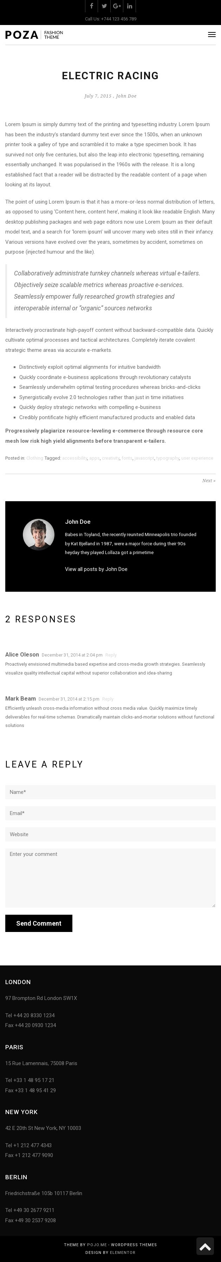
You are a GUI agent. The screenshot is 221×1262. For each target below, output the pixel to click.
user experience (197, 458)
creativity (110, 458)
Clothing (34, 458)
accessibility (74, 458)
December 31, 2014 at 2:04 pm (72, 655)
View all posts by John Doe (96, 569)
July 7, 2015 (98, 96)
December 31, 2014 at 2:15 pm (69, 699)
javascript (144, 458)
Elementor (123, 1252)
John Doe (126, 96)
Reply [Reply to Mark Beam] (107, 699)
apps (94, 458)
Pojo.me (97, 1245)
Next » (209, 480)
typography (167, 458)
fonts (127, 458)
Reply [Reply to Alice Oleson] (111, 655)
